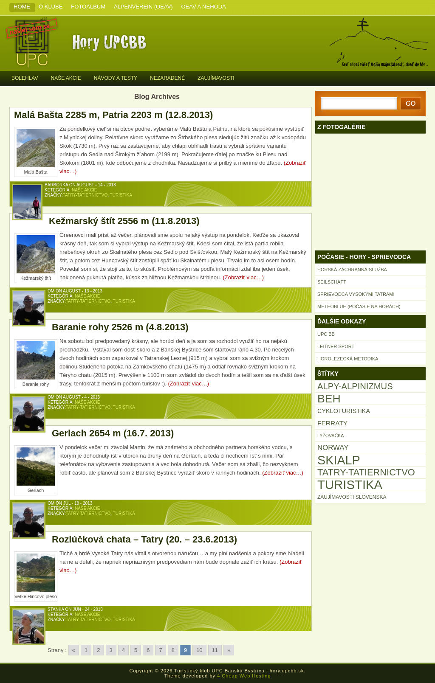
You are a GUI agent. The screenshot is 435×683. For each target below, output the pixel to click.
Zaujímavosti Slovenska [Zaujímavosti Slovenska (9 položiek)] (351, 497)
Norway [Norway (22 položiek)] (333, 448)
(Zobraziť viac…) (243, 277)
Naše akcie (66, 78)
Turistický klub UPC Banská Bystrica (115, 42)
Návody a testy (115, 78)
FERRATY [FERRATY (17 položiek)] (332, 423)
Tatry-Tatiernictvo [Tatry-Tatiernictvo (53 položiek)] (366, 472)
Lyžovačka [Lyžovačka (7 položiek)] (330, 435)
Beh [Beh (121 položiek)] (329, 399)
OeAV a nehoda (203, 6)
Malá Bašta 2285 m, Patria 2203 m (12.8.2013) (113, 115)
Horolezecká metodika (347, 358)
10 (199, 650)
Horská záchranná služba (352, 269)
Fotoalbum (88, 6)
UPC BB (326, 334)
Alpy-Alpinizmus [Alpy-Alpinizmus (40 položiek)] (355, 386)
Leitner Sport (335, 346)
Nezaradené (167, 78)
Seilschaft (331, 281)
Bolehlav (24, 78)
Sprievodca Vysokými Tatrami (356, 294)
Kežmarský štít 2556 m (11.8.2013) (124, 221)
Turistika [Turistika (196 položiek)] (349, 485)
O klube (50, 6)
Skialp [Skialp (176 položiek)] (338, 460)
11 (215, 650)
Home (22, 6)
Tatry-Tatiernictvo (85, 195)
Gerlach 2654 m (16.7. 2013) (113, 433)
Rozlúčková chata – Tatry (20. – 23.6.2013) (144, 539)
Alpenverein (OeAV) (143, 6)
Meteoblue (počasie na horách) (359, 306)
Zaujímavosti (216, 78)
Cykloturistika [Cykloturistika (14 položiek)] (343, 411)
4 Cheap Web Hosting (244, 675)
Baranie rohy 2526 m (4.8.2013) (120, 327)
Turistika (121, 195)
